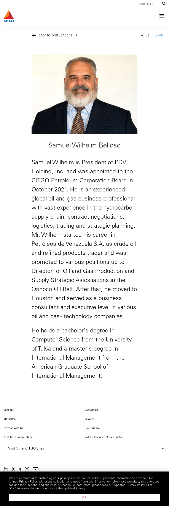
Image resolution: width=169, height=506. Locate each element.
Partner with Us (13, 427)
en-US (145, 35)
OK (84, 497)
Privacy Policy (135, 485)
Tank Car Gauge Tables (18, 437)
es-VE (159, 35)
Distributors (92, 427)
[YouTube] (35, 470)
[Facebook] (20, 470)
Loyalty (89, 418)
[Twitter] (13, 470)
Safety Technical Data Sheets (103, 437)
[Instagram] (27, 470)
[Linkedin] (5, 470)
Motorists (146, 3)
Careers (8, 409)
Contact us (91, 409)
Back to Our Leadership (57, 35)
